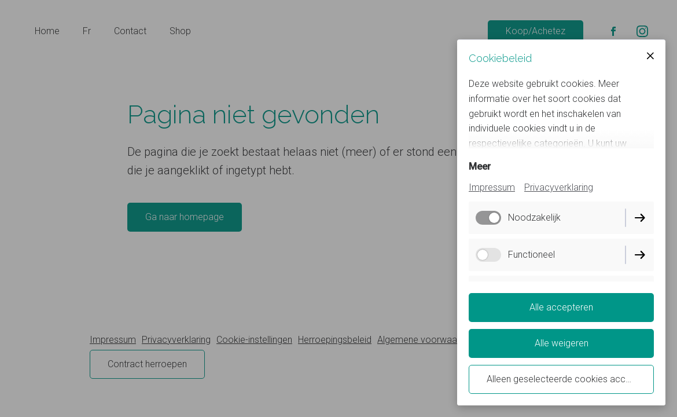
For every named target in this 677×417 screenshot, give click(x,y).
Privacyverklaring (558, 187)
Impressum (492, 187)
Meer (480, 166)
